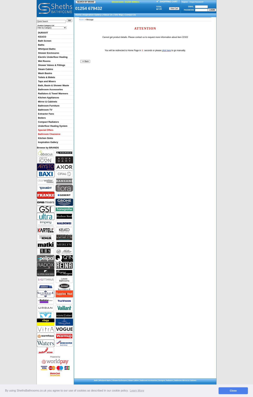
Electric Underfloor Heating (52, 57)
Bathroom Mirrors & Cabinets (185, 380)
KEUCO (42, 36)
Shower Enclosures (48, 53)
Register (185, 2)
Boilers (42, 118)
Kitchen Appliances (48, 97)
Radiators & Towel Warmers (53, 93)
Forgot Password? (197, 2)
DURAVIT (43, 32)
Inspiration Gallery (92, 15)
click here (166, 50)
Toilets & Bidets (46, 77)
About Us (107, 15)
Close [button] (233, 390)
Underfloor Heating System (52, 126)
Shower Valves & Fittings (51, 65)
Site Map (118, 15)
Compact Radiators (48, 122)
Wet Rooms (44, 61)
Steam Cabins (45, 69)
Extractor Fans (46, 113)
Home (78, 15)
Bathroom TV (45, 109)
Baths (41, 45)
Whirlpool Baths (47, 49)
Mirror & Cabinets (47, 101)
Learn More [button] (137, 390)
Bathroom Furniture (48, 105)
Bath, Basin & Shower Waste (53, 85)
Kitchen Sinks (45, 138)
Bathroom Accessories (50, 89)
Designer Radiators (165, 380)
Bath (96, 380)
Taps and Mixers (47, 81)
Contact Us (130, 15)
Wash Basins (45, 73)
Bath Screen (44, 40)
